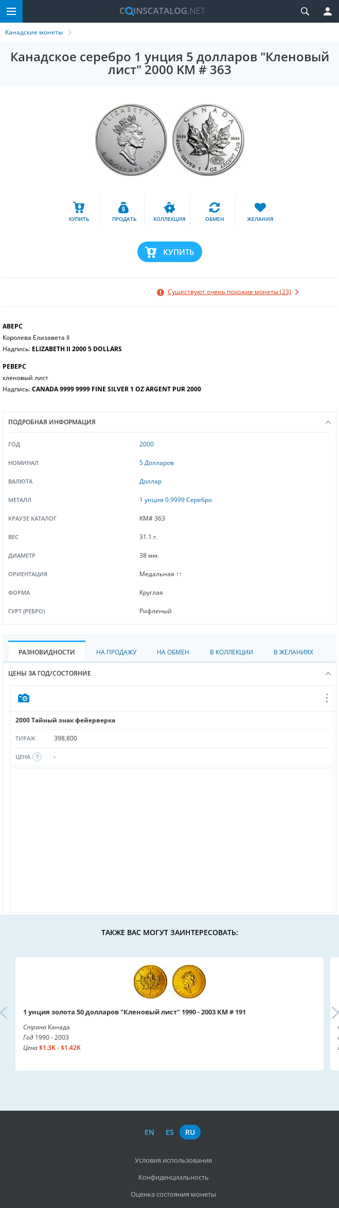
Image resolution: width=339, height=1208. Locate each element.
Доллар (150, 481)
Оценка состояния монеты (173, 1194)
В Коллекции (231, 652)
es (170, 1132)
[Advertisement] (172, 840)
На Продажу (116, 652)
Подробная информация (169, 422)
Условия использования (173, 1160)
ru (190, 1132)
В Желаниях (293, 652)
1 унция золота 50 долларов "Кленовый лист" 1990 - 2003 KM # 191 (134, 1012)
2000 (146, 444)
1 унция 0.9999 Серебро (175, 499)
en (149, 1132)
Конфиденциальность (173, 1177)
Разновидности (47, 652)
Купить (178, 252)
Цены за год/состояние (169, 673)
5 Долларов (156, 462)
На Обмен (173, 652)
